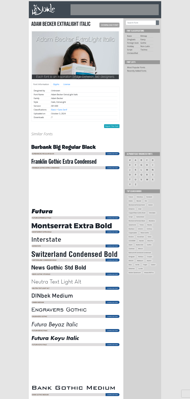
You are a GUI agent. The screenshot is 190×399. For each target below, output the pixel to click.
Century (149, 229)
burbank (149, 197)
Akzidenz (152, 221)
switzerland (140, 217)
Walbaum (140, 261)
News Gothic (145, 233)
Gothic (143, 43)
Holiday (130, 46)
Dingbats (131, 39)
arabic (131, 201)
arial (139, 209)
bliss (130, 265)
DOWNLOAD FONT (109, 25)
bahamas (132, 268)
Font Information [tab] (41, 84)
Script (129, 49)
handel (141, 241)
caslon (153, 265)
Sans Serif (62, 109)
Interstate (152, 213)
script (131, 217)
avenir (150, 205)
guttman (132, 248)
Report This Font (111, 126)
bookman (140, 237)
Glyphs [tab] (56, 84)
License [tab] (66, 84)
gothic (149, 245)
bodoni (131, 237)
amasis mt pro (149, 272)
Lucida (140, 268)
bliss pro (150, 241)
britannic (132, 209)
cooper (149, 256)
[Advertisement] (115, 9)
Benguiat (132, 256)
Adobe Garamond (135, 272)
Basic (53, 109)
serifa (137, 265)
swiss (149, 237)
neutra (149, 225)
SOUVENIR (132, 241)
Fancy (143, 39)
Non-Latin (145, 46)
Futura (131, 197)
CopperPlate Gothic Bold (137, 213)
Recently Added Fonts (136, 70)
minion (140, 248)
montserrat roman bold (137, 205)
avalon (149, 261)
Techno (143, 49)
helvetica (140, 197)
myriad (139, 201)
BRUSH (131, 261)
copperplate (133, 233)
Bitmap (143, 36)
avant (130, 245)
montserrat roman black (137, 221)
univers (140, 229)
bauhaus (131, 229)
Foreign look (133, 43)
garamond (132, 225)
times (142, 225)
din (146, 201)
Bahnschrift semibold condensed (140, 252)
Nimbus (140, 256)
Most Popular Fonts (136, 67)
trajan (145, 265)
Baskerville (139, 245)
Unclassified (132, 53)
